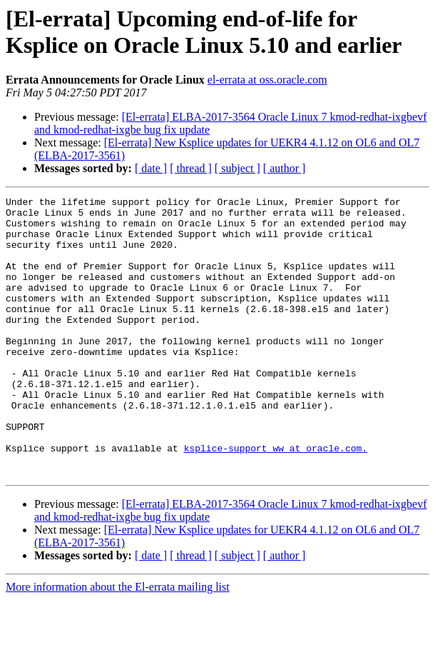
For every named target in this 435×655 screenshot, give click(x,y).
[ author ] (284, 168)
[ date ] (151, 168)
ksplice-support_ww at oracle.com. (275, 499)
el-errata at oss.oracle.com (267, 80)
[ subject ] (237, 168)
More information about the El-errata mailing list (118, 642)
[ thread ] (191, 168)
